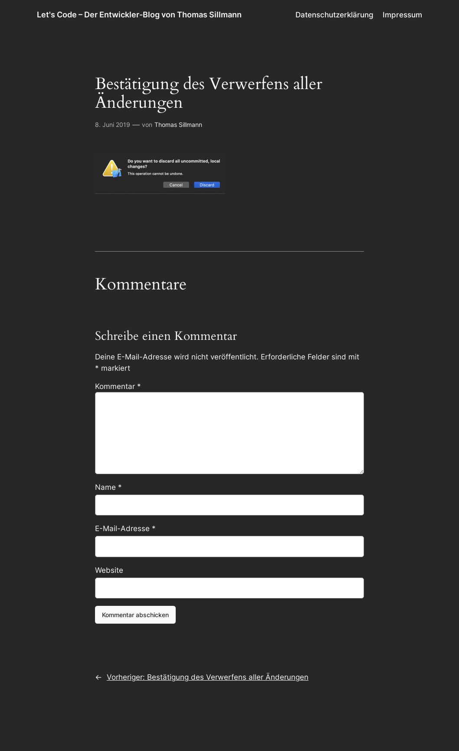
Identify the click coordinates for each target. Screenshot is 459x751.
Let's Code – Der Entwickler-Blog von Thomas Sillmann (139, 14)
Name (108, 487)
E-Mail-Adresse (125, 528)
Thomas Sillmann (178, 124)
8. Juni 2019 (112, 124)
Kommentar (118, 386)
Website (109, 570)
